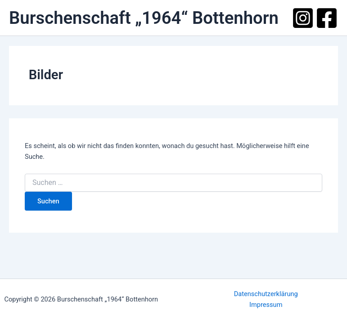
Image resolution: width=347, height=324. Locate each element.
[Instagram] (303, 18)
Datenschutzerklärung (266, 294)
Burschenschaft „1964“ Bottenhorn (144, 18)
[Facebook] (326, 18)
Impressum (265, 305)
